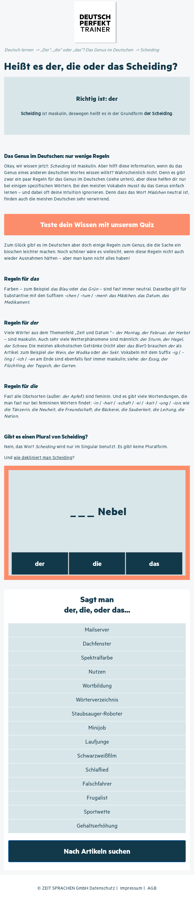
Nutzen (97, 672)
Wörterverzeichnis (97, 700)
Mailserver (97, 630)
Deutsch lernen (18, 50)
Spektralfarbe (97, 658)
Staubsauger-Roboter (97, 714)
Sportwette (97, 812)
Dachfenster (97, 644)
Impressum (131, 888)
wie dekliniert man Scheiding (43, 457)
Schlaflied (97, 770)
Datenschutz (102, 888)
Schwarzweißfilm (97, 756)
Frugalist (97, 798)
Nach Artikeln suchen (97, 851)
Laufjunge (97, 742)
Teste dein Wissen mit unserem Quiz (97, 224)
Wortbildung (97, 686)
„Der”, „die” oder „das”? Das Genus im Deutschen (86, 50)
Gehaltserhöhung (97, 826)
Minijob (97, 728)
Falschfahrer (97, 784)
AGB (152, 888)
